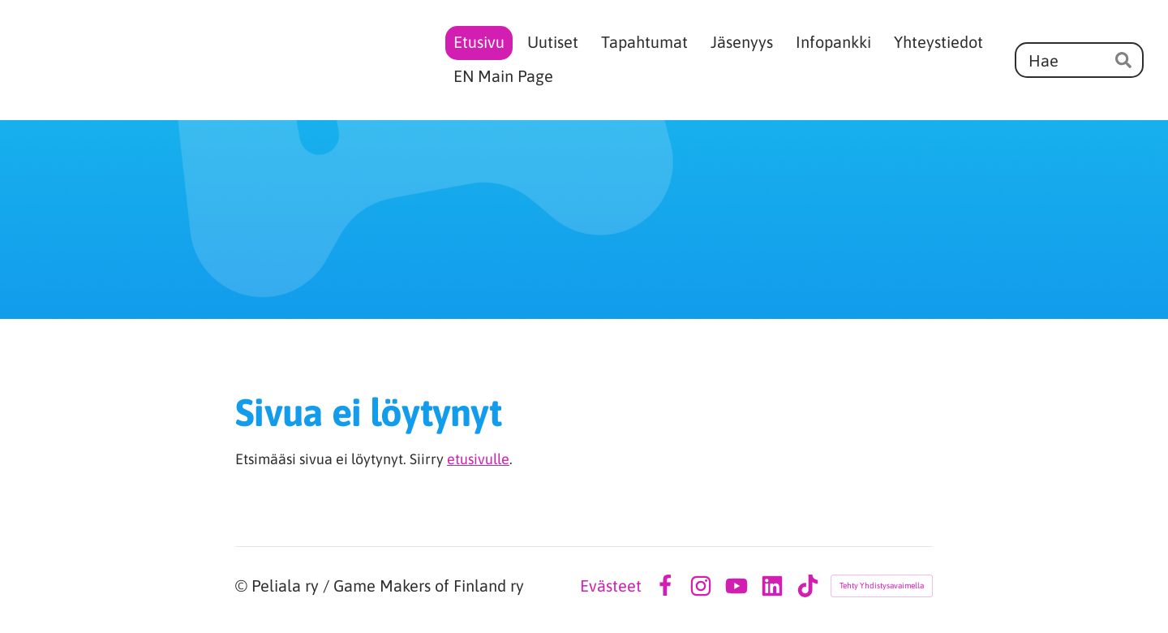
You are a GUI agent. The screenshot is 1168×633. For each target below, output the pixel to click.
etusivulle (478, 458)
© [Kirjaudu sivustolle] (243, 585)
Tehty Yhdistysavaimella (882, 585)
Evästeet (611, 586)
